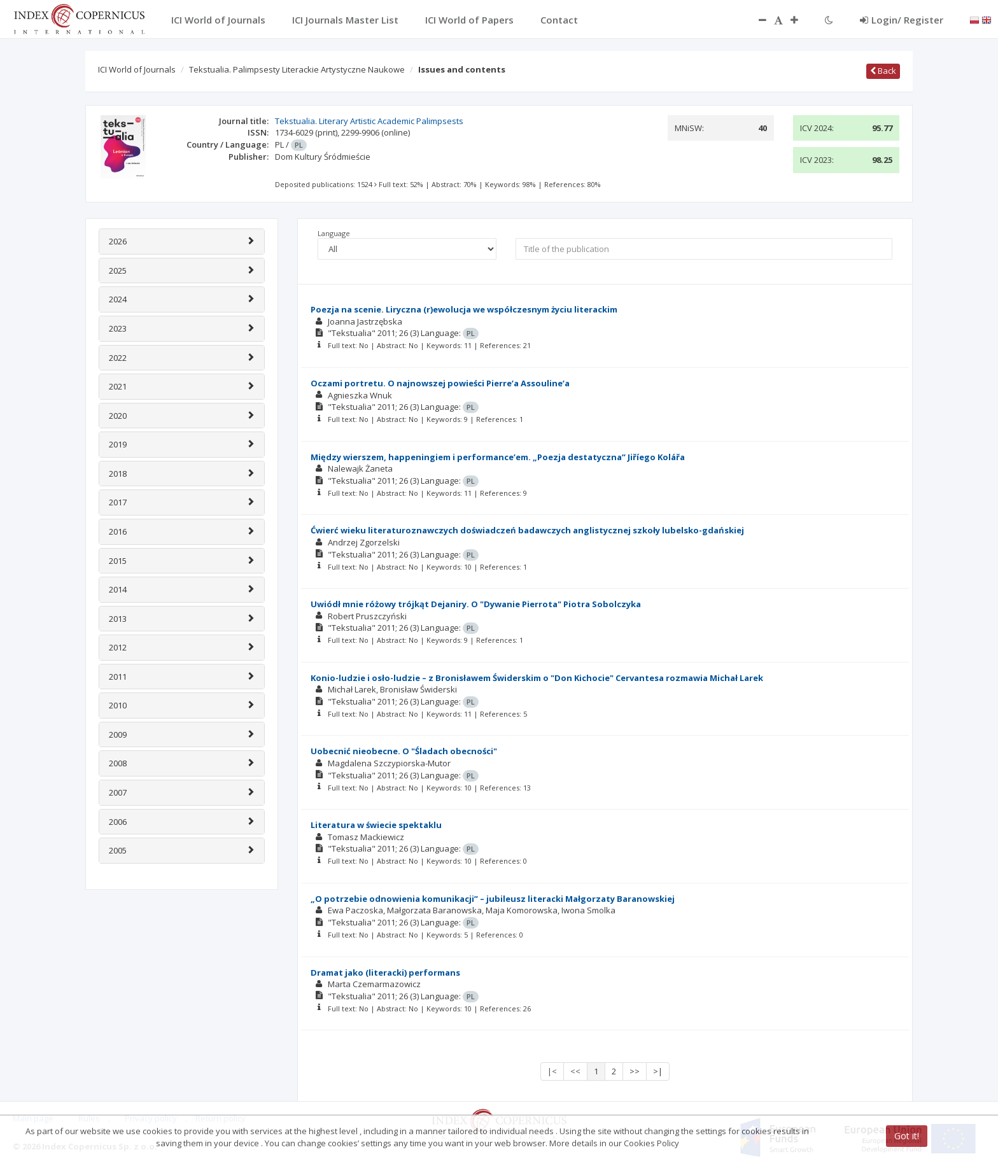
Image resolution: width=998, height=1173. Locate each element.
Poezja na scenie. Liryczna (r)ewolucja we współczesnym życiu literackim (464, 309)
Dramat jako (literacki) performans (385, 972)
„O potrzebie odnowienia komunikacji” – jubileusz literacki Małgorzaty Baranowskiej (493, 898)
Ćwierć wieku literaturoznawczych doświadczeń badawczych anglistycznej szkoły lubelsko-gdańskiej (527, 530)
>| (658, 1071)
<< (575, 1071)
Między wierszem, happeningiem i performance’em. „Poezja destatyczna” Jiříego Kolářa (498, 457)
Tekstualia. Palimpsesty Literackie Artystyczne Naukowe (297, 69)
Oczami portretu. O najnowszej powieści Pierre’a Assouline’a (440, 383)
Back (883, 70)
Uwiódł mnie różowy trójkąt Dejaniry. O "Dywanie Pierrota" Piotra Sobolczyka (476, 604)
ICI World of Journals (137, 69)
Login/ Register (901, 19)
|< (552, 1071)
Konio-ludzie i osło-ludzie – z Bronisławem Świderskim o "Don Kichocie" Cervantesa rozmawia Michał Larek (537, 678)
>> (634, 1071)
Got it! (906, 1136)
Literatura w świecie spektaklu (376, 825)
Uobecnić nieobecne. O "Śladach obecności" (404, 751)
